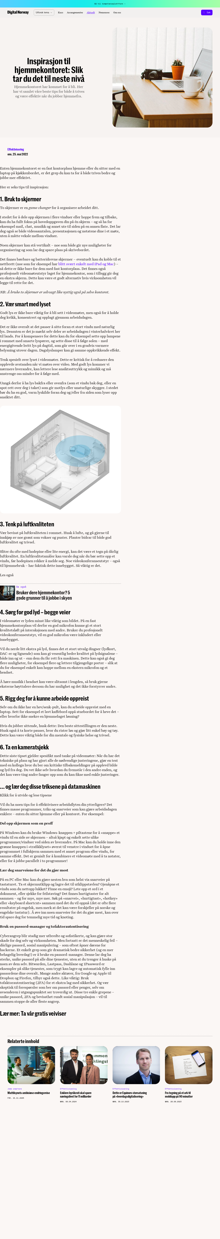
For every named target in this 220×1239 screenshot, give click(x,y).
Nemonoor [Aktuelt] (104, 12)
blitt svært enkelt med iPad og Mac (86, 263)
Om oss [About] (117, 12)
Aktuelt (91, 12)
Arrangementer (75, 12)
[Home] (18, 12)
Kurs (60, 12)
